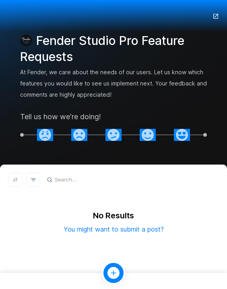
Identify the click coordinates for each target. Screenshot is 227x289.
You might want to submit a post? (114, 229)
